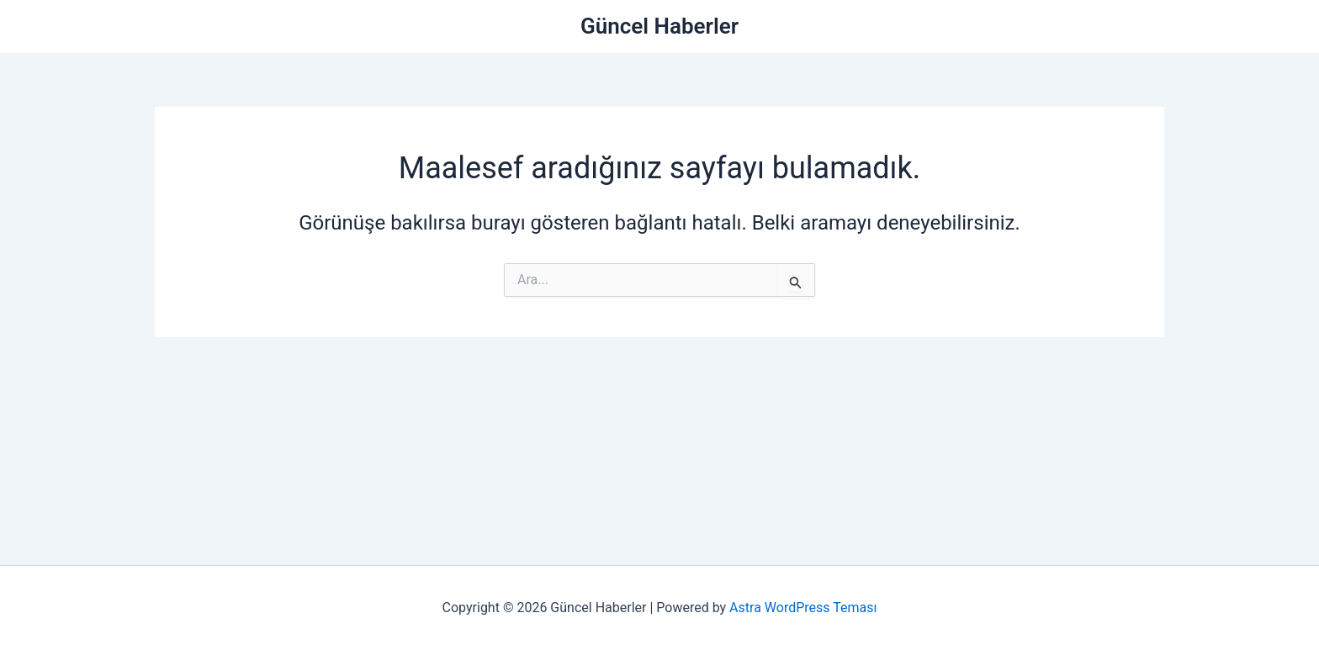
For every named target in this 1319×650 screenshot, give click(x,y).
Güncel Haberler (659, 26)
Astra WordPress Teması (803, 608)
